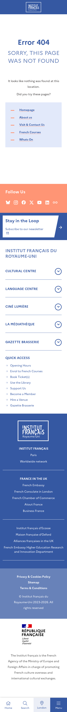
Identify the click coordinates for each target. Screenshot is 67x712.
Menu (58, 708)
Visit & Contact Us (31, 125)
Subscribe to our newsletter (24, 231)
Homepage (26, 110)
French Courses (30, 132)
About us (25, 117)
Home (8, 708)
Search (25, 708)
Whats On (26, 139)
